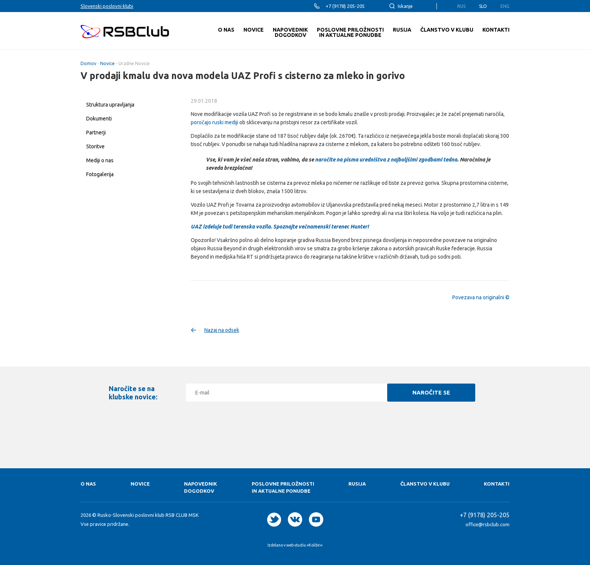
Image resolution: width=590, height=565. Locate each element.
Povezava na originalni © (480, 297)
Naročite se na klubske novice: (133, 393)
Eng (504, 6)
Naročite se (431, 392)
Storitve (95, 146)
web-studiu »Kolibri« (304, 545)
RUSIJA (357, 483)
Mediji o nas (100, 160)
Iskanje (405, 6)
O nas (88, 483)
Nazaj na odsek (221, 330)
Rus (461, 6)
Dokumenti (99, 119)
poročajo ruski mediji (214, 122)
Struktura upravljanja (110, 105)
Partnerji (96, 132)
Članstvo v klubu (425, 483)
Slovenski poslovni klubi (107, 6)
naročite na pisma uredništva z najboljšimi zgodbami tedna (386, 160)
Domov (88, 63)
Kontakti (496, 483)
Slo (483, 6)
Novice (107, 63)
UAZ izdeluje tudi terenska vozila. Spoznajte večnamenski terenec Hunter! (280, 227)
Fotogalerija (100, 174)
